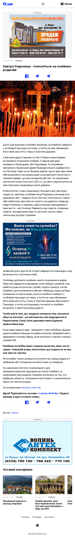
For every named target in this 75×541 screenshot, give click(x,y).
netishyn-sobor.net (31, 387)
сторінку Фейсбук (48, 393)
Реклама (36, 517)
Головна (25, 517)
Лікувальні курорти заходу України (14, 502)
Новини (19, 60)
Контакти (49, 517)
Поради (19, 497)
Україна (14, 413)
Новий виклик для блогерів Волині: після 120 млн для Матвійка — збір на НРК (49, 505)
